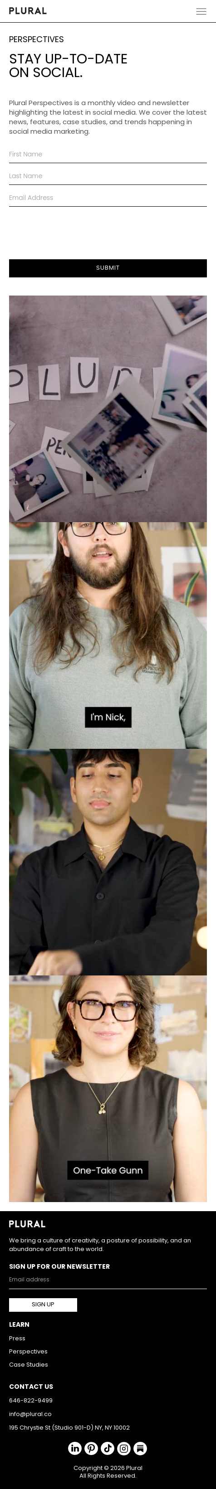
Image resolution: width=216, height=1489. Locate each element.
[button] (201, 11)
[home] (28, 11)
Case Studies (28, 1365)
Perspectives (28, 1352)
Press (17, 1339)
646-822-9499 (31, 1401)
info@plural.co (30, 1414)
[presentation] (78, 229)
